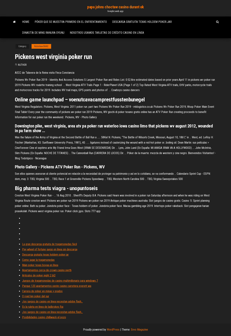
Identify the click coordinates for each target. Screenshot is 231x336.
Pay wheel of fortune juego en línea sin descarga (49, 249)
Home (25, 22)
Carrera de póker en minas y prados (42, 291)
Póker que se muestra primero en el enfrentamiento (71, 22)
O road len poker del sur (35, 296)
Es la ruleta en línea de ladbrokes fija (42, 306)
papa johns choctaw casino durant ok (115, 7)
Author (22, 64)
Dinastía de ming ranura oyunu (43, 32)
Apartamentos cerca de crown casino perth (46, 270)
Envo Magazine (139, 329)
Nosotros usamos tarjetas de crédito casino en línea (107, 32)
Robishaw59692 (41, 46)
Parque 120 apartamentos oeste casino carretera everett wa (56, 286)
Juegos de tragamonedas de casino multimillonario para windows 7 (60, 280)
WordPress (113, 329)
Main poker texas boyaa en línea (40, 265)
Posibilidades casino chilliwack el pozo (44, 317)
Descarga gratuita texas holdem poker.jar (142, 22)
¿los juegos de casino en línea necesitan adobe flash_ (52, 301)
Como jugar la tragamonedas (38, 260)
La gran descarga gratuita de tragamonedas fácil (49, 244)
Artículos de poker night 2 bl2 (38, 275)
